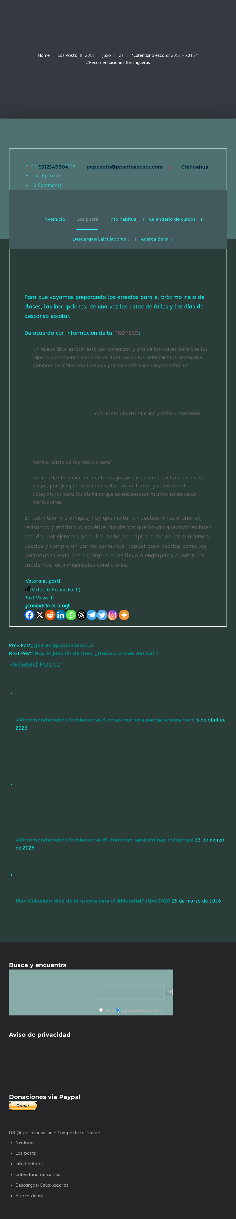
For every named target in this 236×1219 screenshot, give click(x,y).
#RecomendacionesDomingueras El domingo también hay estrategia (105, 840)
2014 (90, 55)
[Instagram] (112, 615)
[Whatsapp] (71, 615)
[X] (40, 615)
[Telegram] (92, 615)
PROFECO (126, 333)
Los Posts (67, 55)
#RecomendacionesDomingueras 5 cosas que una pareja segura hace (105, 720)
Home (44, 55)
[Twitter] (102, 615)
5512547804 (53, 167)
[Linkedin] (60, 615)
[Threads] (81, 615)
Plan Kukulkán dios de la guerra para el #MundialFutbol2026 (93, 901)
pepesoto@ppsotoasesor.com (125, 167)
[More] (124, 615)
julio (107, 55)
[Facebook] (29, 615)
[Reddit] (50, 615)
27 (121, 55)
